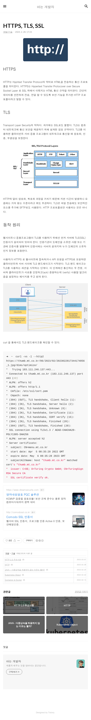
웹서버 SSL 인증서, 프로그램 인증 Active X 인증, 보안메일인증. (35, 522)
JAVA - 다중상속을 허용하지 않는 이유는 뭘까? (25, 569)
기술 (13, 553)
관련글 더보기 (81, 591)
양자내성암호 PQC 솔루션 (22, 494)
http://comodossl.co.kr (18, 512)
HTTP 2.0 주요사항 (13, 559)
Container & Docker (13, 580)
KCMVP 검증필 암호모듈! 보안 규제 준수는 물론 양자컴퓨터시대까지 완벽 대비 (36, 500)
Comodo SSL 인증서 (19, 517)
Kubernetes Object (13, 574)
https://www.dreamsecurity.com (22, 490)
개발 (7, 553)
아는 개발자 (13, 661)
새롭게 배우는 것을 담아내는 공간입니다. (26, 665)
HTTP (7, 564)
